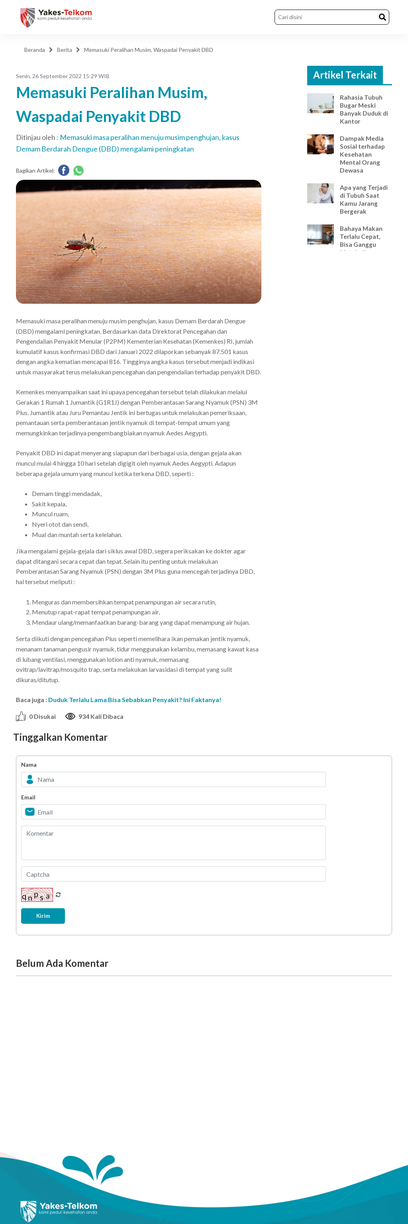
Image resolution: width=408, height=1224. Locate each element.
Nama (29, 764)
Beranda (34, 49)
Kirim (44, 916)
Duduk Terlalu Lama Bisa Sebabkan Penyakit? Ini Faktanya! (135, 699)
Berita (64, 49)
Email (28, 797)
